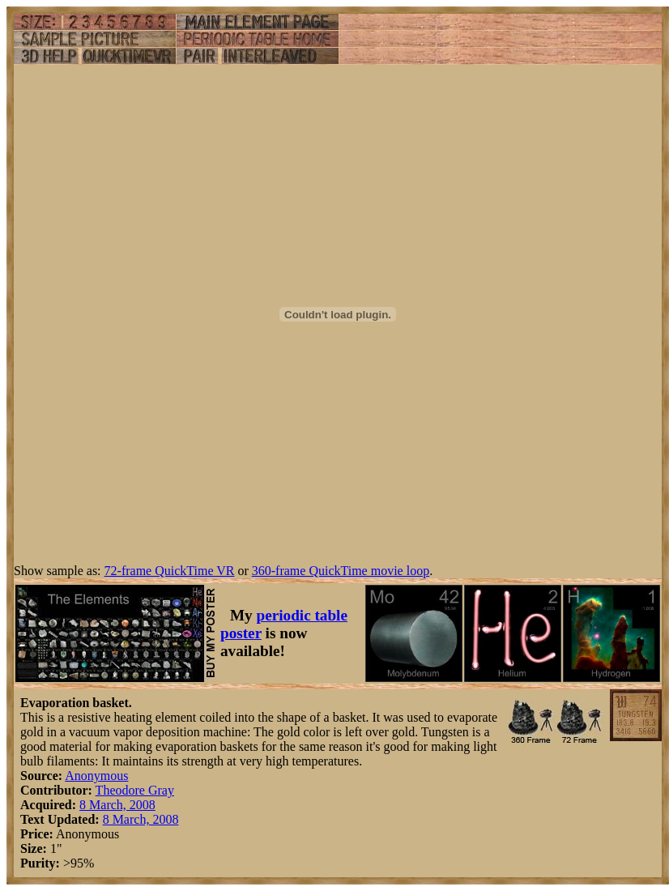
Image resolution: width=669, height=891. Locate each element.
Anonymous (96, 775)
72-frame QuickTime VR (169, 571)
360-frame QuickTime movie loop (340, 571)
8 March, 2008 (117, 805)
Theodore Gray (135, 790)
